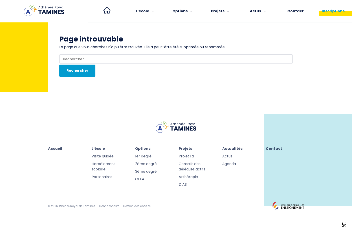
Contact (295, 11)
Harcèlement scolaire (103, 166)
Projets (217, 11)
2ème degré (146, 163)
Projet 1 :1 (186, 156)
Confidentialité (109, 206)
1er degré (143, 156)
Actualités (232, 148)
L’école (142, 11)
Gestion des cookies (137, 206)
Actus (255, 11)
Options (180, 11)
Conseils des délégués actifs (192, 166)
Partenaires (102, 176)
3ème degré (146, 171)
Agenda (229, 163)
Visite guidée (103, 156)
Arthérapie (188, 176)
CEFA (139, 179)
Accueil (55, 148)
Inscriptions (333, 11)
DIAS (183, 184)
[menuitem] (107, 11)
